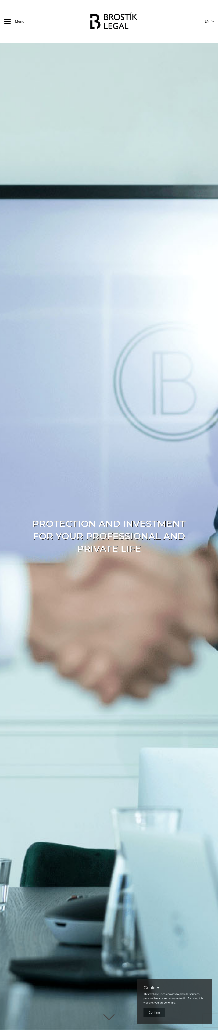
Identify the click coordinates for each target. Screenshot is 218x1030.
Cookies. (152, 988)
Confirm (154, 1012)
